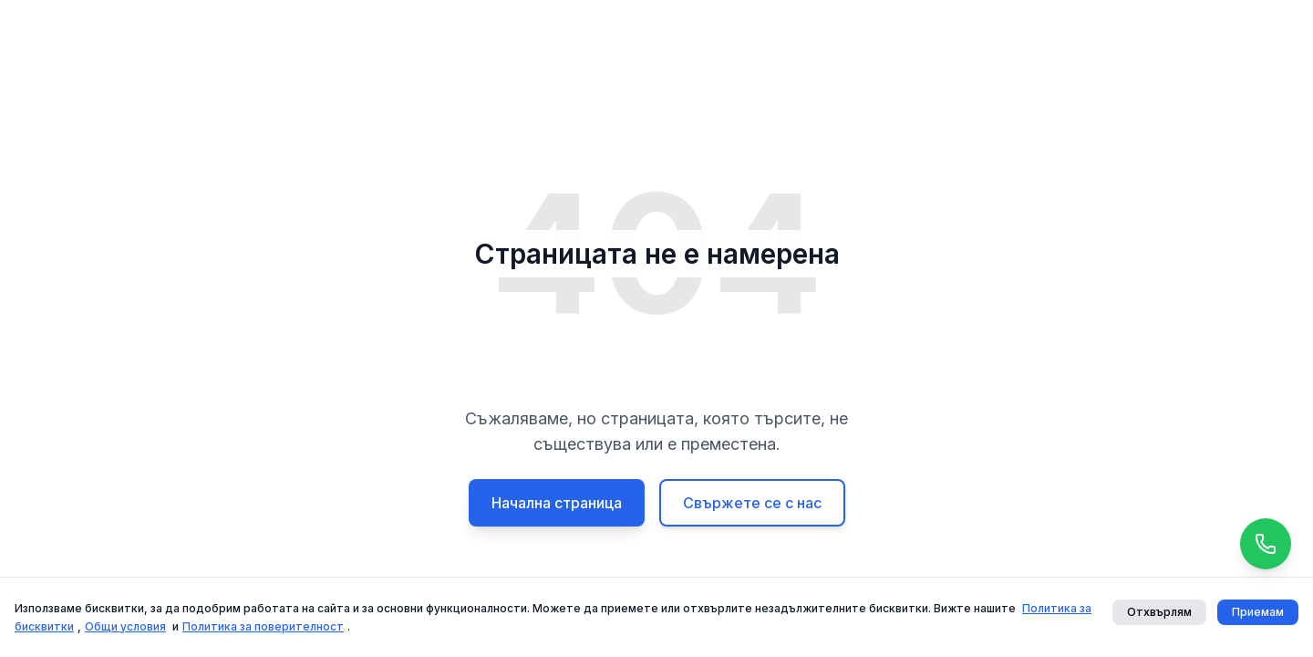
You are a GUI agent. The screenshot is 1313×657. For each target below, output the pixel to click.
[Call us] (1265, 543)
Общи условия (125, 626)
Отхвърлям (1159, 612)
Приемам (1258, 612)
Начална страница (556, 503)
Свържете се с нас (752, 503)
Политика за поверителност (263, 626)
